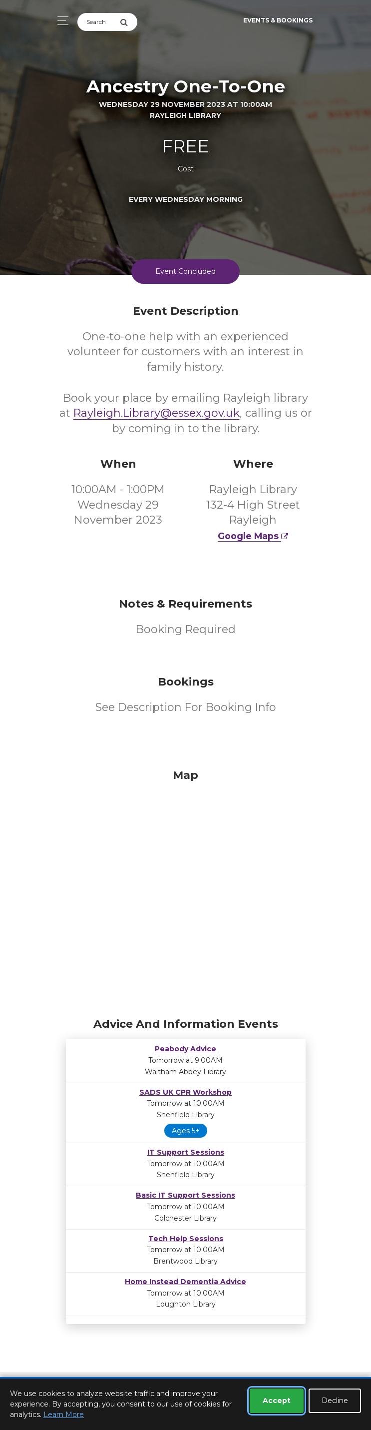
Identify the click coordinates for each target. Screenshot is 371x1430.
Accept (277, 1400)
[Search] (98, 22)
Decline (335, 1400)
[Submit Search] (128, 22)
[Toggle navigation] (60, 20)
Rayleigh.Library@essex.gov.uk (156, 413)
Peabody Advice (185, 1048)
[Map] (186, 891)
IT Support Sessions (185, 1152)
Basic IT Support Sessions (185, 1195)
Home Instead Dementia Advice (185, 1281)
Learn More (63, 1414)
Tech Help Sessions (185, 1238)
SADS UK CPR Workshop (185, 1092)
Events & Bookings (278, 20)
